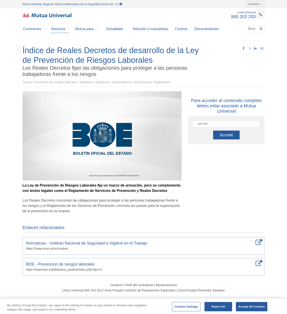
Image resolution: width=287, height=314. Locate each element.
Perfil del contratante (139, 285)
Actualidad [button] (116, 29)
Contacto (116, 285)
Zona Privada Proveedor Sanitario (201, 290)
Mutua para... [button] (87, 29)
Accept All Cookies (251, 306)
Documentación (206, 29)
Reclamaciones (166, 285)
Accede (226, 135)
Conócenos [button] (33, 29)
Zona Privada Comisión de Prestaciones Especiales (139, 290)
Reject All (218, 306)
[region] (143, 306)
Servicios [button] (59, 29)
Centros (181, 29)
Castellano (255, 4)
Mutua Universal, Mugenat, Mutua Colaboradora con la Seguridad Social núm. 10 (72, 4)
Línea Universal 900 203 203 (82, 290)
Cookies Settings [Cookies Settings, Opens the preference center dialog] (186, 306)
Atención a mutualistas (150, 29)
